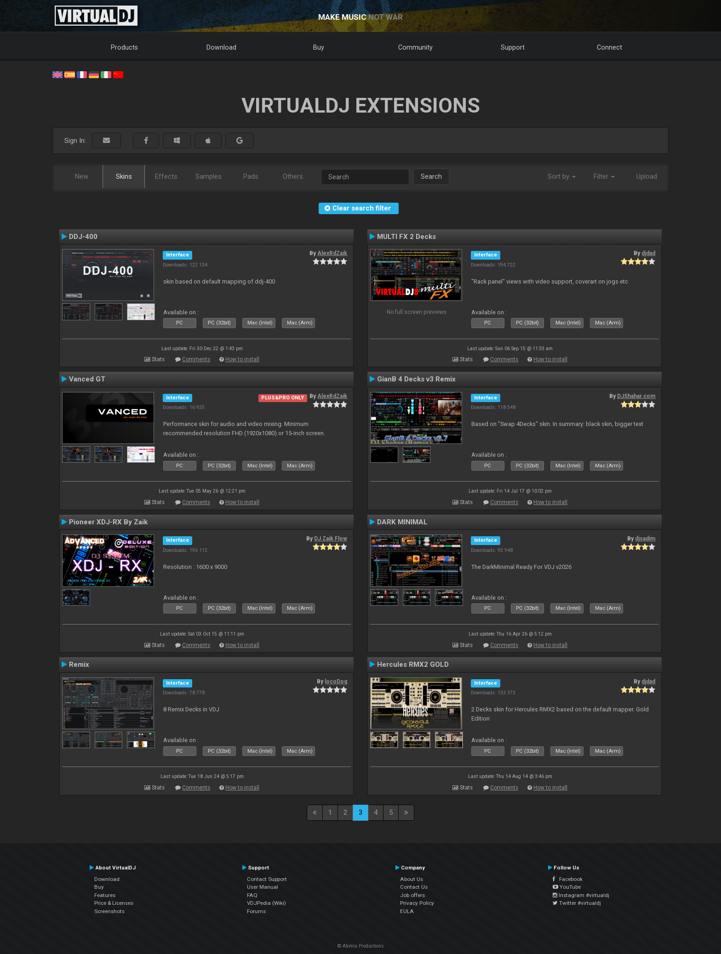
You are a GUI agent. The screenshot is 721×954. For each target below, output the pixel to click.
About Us (411, 879)
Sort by (562, 176)
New (81, 176)
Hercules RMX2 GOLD (413, 664)
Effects (166, 176)
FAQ (252, 895)
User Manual (262, 887)
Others (293, 176)
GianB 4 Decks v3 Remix (416, 379)
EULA (407, 911)
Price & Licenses (113, 903)
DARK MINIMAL (402, 522)
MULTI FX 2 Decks (406, 237)
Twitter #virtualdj (577, 903)
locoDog (336, 681)
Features (104, 895)
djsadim (645, 538)
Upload (646, 176)
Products (124, 47)
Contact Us (414, 887)
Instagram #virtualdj (581, 895)
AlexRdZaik (332, 253)
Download (221, 47)
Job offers (412, 895)
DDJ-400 (83, 237)
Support (513, 47)
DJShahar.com (636, 396)
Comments (196, 359)
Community (415, 47)
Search (431, 176)
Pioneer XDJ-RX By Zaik (108, 522)
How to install (242, 359)
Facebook (568, 879)
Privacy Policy (417, 903)
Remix (79, 664)
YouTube (567, 887)
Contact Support (267, 879)
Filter (604, 176)
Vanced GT (87, 379)
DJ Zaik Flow (330, 538)
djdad (648, 253)
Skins (124, 176)
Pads (250, 176)
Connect (609, 47)
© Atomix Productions (361, 946)
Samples (208, 176)
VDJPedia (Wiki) (266, 903)
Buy (318, 47)
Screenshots (109, 911)
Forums (256, 911)
